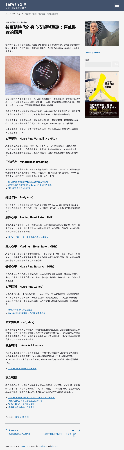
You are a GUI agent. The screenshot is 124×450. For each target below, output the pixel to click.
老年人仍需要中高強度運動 (20, 310)
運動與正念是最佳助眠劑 (19, 188)
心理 (22, 417)
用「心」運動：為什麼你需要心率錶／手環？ (28, 237)
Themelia (54, 446)
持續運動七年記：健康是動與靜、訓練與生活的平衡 (31, 397)
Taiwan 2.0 (24, 446)
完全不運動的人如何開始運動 (21, 404)
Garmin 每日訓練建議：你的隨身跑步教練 (26, 313)
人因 (27, 417)
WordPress (43, 446)
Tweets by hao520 (92, 52)
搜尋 (87, 60)
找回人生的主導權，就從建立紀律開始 (25, 401)
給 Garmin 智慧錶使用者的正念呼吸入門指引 (28, 182)
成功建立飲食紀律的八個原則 (21, 407)
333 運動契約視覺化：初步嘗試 (22, 368)
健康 (17, 417)
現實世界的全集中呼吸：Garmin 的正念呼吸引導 (30, 185)
